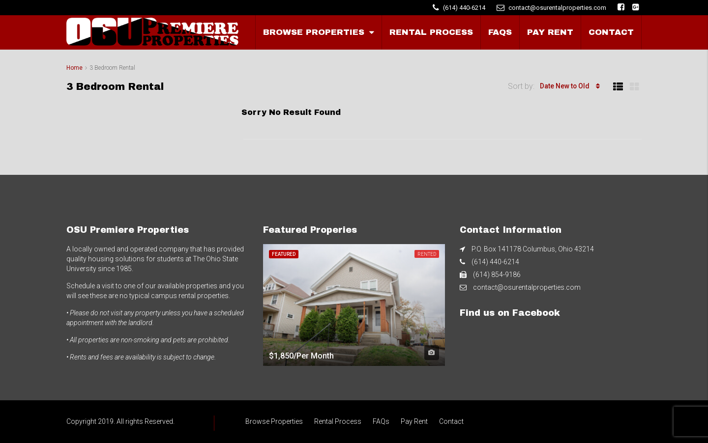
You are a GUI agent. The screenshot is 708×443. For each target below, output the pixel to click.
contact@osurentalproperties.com (527, 287)
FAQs (500, 32)
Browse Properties (313, 32)
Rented (426, 254)
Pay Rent (550, 32)
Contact (611, 32)
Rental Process (431, 32)
